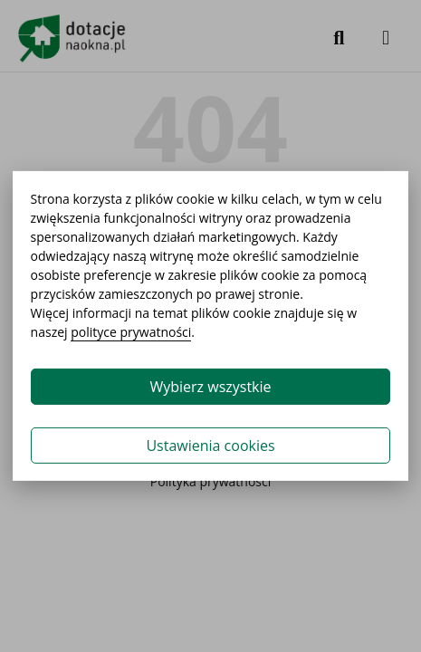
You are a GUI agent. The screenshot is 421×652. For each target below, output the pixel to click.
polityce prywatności (131, 331)
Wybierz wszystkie (210, 387)
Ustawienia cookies (210, 445)
